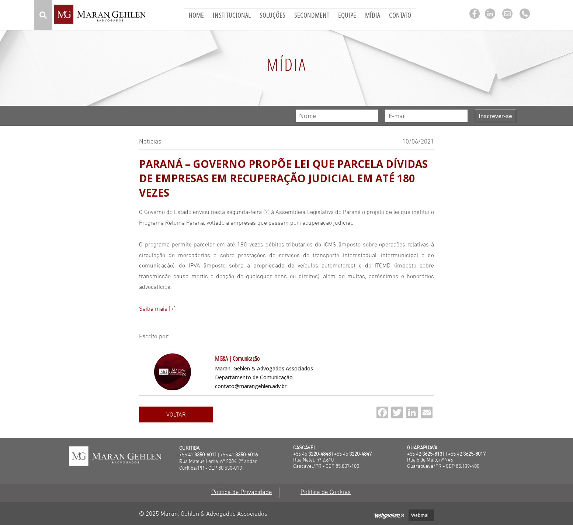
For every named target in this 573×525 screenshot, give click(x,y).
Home (196, 16)
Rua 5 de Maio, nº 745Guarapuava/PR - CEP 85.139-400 (443, 463)
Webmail (420, 515)
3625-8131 (433, 454)
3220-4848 (319, 454)
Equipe (347, 16)
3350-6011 (205, 455)
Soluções (272, 16)
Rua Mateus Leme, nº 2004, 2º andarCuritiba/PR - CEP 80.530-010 (218, 465)
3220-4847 (360, 454)
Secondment (311, 16)
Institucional (232, 16)
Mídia (372, 16)
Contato (400, 16)
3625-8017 (474, 454)
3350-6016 (246, 455)
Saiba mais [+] (157, 309)
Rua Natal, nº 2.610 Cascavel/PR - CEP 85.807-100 (326, 463)
